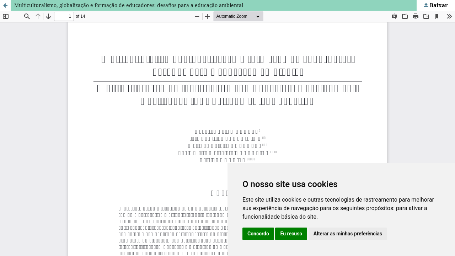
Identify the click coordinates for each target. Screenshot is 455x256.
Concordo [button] (258, 233)
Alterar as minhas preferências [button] (348, 233)
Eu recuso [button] (291, 233)
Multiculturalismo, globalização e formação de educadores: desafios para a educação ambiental (128, 5)
